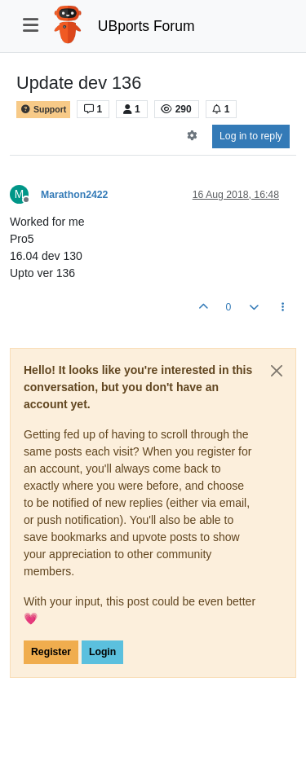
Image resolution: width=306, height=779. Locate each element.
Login (102, 652)
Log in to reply (251, 136)
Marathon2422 (74, 194)
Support (43, 109)
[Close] (276, 371)
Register (51, 652)
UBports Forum (146, 26)
